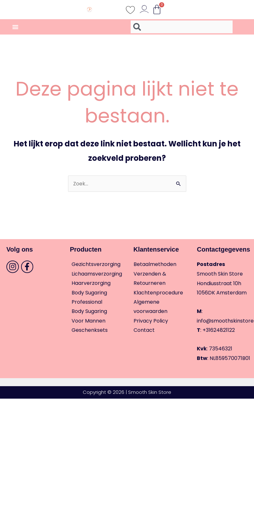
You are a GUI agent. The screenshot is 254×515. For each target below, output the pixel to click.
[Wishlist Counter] (130, 9)
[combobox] (182, 26)
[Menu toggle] (15, 26)
